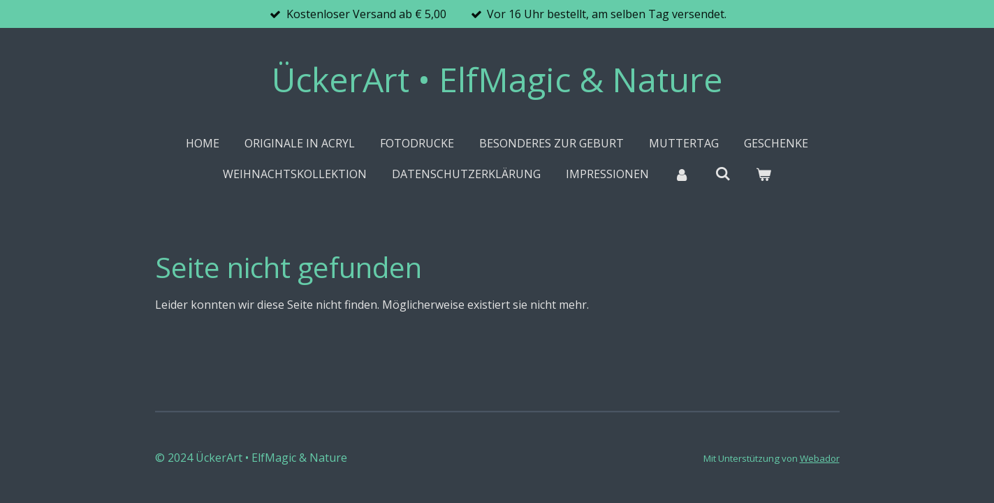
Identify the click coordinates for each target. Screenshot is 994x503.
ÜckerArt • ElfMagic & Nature (497, 79)
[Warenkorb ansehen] (763, 174)
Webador (820, 458)
